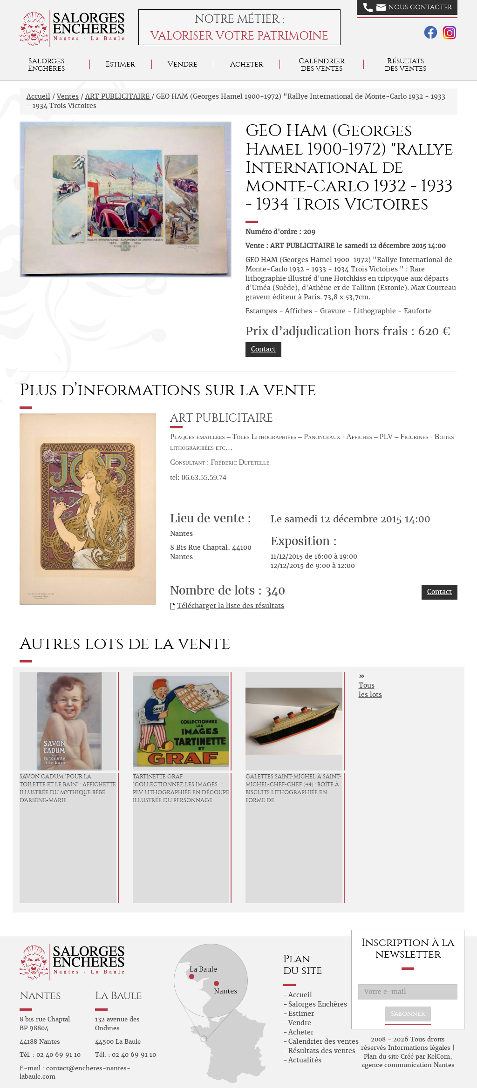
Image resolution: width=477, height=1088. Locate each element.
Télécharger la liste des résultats (230, 605)
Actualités (304, 1060)
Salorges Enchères (317, 1004)
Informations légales (419, 1048)
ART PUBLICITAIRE (118, 96)
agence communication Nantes (408, 1065)
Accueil (38, 96)
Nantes (40, 995)
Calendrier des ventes (322, 64)
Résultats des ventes (321, 1051)
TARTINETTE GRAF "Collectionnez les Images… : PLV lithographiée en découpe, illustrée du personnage (181, 788)
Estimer (120, 64)
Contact (263, 349)
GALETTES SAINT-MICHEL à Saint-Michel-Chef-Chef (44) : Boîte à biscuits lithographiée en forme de (293, 788)
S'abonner (408, 1014)
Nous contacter (407, 7)
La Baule (118, 995)
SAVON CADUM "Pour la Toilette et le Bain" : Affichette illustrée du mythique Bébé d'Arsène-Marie (68, 788)
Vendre (183, 64)
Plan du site (381, 1057)
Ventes (68, 96)
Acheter (246, 64)
